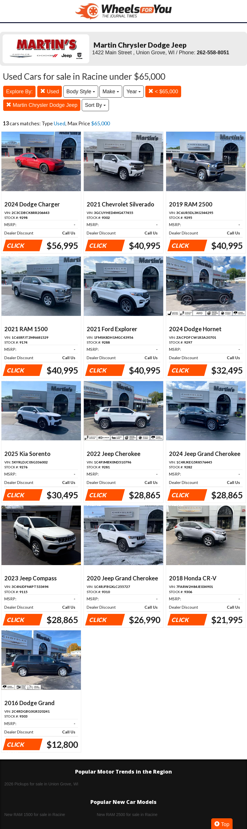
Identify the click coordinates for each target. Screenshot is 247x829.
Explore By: (19, 91)
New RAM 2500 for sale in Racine (127, 814)
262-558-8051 (213, 52)
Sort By (95, 105)
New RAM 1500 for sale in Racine (34, 814)
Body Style (80, 91)
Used (49, 91)
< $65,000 (163, 91)
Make (111, 91)
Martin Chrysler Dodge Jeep (41, 105)
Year (134, 91)
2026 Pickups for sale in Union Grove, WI (41, 784)
